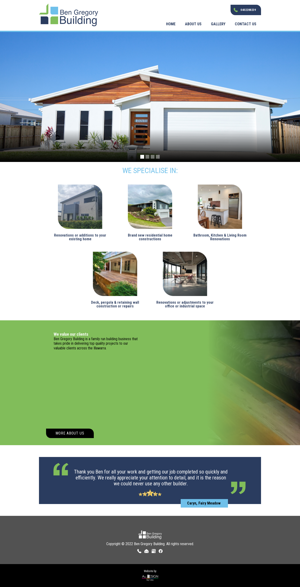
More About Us (70, 433)
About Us (193, 24)
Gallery (218, 24)
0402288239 (248, 10)
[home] (68, 13)
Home (171, 24)
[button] (142, 157)
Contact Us (245, 24)
